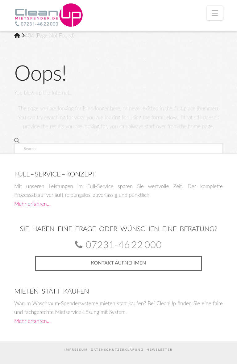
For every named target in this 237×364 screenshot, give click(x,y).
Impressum (76, 349)
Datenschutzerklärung (117, 349)
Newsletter (160, 349)
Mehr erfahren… (32, 204)
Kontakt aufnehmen (118, 262)
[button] (215, 13)
